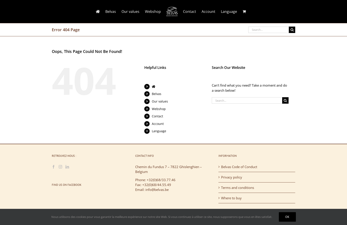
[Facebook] (53, 167)
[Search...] (268, 30)
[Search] (292, 30)
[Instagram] (60, 167)
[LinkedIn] (67, 167)
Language (159, 131)
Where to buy (231, 198)
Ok (287, 217)
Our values (160, 101)
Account (158, 124)
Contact (157, 116)
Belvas (156, 94)
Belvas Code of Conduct (239, 167)
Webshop (159, 109)
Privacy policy (231, 177)
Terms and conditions (237, 187)
